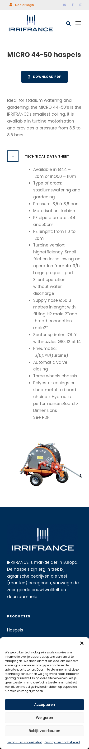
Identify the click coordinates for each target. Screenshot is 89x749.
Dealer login (21, 5)
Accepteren (44, 704)
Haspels (15, 630)
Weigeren (44, 717)
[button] (82, 643)
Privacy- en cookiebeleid (24, 742)
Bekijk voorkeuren (44, 730)
